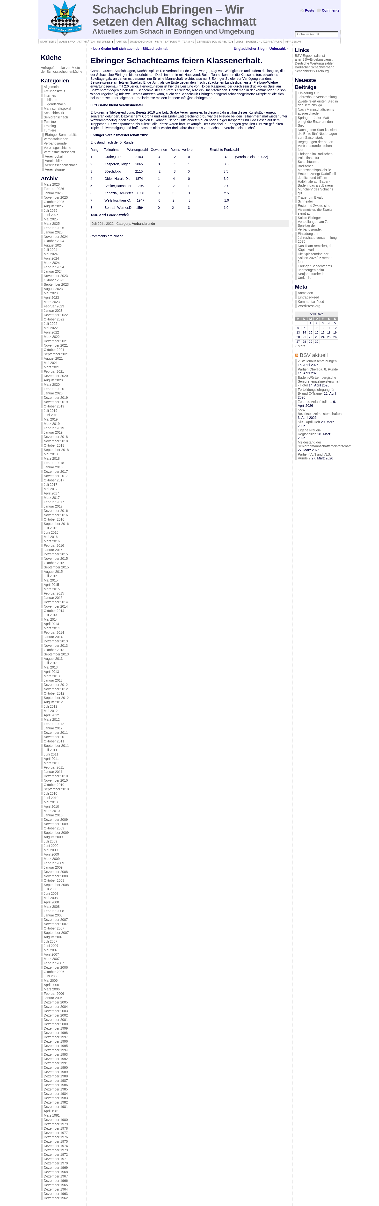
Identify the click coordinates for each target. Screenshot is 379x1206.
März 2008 (52, 906)
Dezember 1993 (56, 1054)
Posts (309, 10)
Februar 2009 (54, 863)
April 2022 (51, 332)
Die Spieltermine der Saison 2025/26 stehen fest (315, 258)
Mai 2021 (51, 363)
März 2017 (52, 498)
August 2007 (53, 937)
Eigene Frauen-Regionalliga (309, 432)
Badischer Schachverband (314, 67)
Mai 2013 (51, 667)
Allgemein (51, 87)
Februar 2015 (54, 593)
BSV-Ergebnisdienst (310, 56)
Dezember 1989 (56, 1072)
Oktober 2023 (54, 280)
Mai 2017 (51, 489)
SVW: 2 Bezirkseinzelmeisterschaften (320, 412)
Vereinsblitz (53, 161)
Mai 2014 (51, 619)
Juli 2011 (50, 750)
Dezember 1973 (56, 1150)
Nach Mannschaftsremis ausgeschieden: (316, 111)
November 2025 (56, 197)
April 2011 (51, 759)
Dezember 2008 (56, 872)
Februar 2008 (54, 911)
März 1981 (52, 1115)
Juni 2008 (51, 893)
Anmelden (305, 293)
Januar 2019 (53, 432)
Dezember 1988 (56, 1076)
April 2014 (51, 624)
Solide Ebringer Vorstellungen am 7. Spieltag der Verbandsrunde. (313, 223)
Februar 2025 (54, 228)
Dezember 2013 (56, 641)
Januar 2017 (53, 506)
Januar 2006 (53, 998)
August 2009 (53, 837)
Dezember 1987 (56, 1080)
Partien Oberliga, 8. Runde (318, 369)
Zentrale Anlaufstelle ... (315, 402)
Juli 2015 (50, 576)
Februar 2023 (54, 306)
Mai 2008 (51, 898)
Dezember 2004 (56, 1007)
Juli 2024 (50, 250)
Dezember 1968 (56, 1172)
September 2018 (56, 450)
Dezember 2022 (56, 315)
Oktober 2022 (54, 319)
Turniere (50, 130)
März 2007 (52, 959)
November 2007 (56, 924)
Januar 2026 (53, 193)
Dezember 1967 (56, 1176)
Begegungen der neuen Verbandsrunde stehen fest (315, 146)
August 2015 (53, 572)
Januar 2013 (53, 680)
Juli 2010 (50, 793)
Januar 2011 (53, 772)
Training (50, 126)
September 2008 (56, 885)
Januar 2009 (53, 867)
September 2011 (56, 746)
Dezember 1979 (56, 1124)
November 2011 (56, 737)
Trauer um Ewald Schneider (310, 199)
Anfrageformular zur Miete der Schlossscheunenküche (61, 69)
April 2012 (51, 715)
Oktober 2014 (54, 611)
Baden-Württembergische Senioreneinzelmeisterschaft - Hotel (319, 381)
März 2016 (52, 541)
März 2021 (52, 367)
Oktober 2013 (54, 650)
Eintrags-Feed (308, 297)
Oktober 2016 (54, 519)
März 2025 (52, 223)
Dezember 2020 (56, 376)
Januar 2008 (53, 915)
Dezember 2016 (56, 511)
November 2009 (56, 824)
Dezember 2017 (56, 471)
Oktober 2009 (54, 828)
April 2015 (51, 585)
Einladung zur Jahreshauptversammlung (317, 95)
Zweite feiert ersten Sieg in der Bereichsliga (318, 103)
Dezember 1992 (56, 1059)
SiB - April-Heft (309, 422)
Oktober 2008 (54, 880)
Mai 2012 (51, 711)
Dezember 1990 (56, 1067)
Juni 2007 (51, 946)
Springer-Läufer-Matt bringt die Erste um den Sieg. (315, 121)
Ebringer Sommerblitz (61, 135)
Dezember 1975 (56, 1141)
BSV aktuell (314, 355)
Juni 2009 (51, 846)
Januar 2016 (53, 550)
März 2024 (52, 263)
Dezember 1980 (56, 1120)
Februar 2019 (54, 428)
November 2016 (56, 515)
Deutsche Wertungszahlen (315, 63)
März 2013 (52, 676)
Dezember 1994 (56, 1050)
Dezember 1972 (56, 1154)
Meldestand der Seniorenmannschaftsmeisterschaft (324, 444)
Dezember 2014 (56, 602)
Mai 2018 (51, 454)
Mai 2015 (51, 580)
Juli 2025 (50, 210)
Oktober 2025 (54, 202)
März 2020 (52, 384)
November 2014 (56, 606)
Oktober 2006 (54, 972)
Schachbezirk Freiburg (312, 71)
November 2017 (56, 476)
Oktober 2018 (54, 445)
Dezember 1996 (56, 1041)
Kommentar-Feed (311, 302)
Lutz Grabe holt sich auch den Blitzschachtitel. (130, 49)
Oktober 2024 (54, 241)
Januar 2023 (53, 310)
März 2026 (52, 184)
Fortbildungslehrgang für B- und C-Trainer (316, 391)
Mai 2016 (51, 537)
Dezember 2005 (56, 1002)
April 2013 (51, 672)
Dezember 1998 (56, 1033)
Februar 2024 (54, 267)
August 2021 (53, 358)
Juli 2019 (50, 411)
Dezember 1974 (56, 1146)
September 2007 (56, 933)
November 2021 (56, 345)
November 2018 (56, 441)
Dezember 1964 (56, 1189)
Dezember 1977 (56, 1133)
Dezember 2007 (56, 920)
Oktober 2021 (54, 350)
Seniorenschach (56, 117)
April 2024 (51, 258)
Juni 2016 (51, 532)
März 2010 (52, 811)
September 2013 (56, 654)
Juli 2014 (50, 615)
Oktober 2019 (54, 406)
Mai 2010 (51, 802)
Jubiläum (50, 100)
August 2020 (53, 380)
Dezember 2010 (56, 776)
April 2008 (51, 902)
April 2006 (51, 985)
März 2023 (52, 302)
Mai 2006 (51, 980)
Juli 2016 (50, 528)
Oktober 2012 (54, 693)
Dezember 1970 (56, 1163)
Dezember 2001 (56, 1020)
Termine (50, 122)
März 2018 (52, 458)
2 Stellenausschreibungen (317, 361)
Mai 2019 (51, 419)
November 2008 (56, 876)
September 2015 (56, 567)
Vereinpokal (54, 156)
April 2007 (51, 954)
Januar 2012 (53, 728)
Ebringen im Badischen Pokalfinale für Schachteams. (315, 158)
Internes (50, 95)
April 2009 (51, 854)
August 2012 (53, 702)
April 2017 (51, 493)
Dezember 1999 (56, 1028)
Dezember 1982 (56, 1102)
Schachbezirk (54, 113)
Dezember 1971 (56, 1159)
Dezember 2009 (56, 819)
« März (300, 346)
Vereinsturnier (55, 169)
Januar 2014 (53, 637)
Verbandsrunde (55, 143)
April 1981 (51, 1111)
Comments (330, 10)
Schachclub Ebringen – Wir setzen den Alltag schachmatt (174, 15)
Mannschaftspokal (57, 108)
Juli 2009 (50, 841)
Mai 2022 (51, 328)
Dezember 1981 (56, 1107)
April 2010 (51, 806)
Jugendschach (55, 104)
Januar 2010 (53, 815)
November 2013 (56, 645)
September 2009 (56, 833)
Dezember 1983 (56, 1098)
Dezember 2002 (56, 1015)
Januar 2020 (53, 393)
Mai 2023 (51, 293)
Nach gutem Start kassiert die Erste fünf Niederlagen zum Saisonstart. (317, 133)
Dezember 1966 (56, 1181)
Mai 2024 (51, 254)
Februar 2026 (54, 189)
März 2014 (52, 628)
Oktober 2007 (54, 928)
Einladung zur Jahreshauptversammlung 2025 (317, 237)
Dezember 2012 (56, 685)
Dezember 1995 (56, 1046)
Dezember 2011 (56, 732)
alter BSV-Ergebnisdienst (314, 59)
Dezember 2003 (56, 1011)
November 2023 (56, 276)
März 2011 (52, 763)
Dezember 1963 (56, 1194)
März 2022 (52, 337)
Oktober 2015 (54, 563)
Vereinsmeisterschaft (59, 152)
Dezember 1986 (56, 1085)
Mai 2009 (51, 850)
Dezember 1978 (56, 1128)
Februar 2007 (54, 963)
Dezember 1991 (56, 1063)
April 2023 (51, 297)
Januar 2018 (53, 467)
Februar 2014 (54, 632)
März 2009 (52, 859)
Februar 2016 (54, 545)
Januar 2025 (53, 232)
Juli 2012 (50, 706)
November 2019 (56, 402)
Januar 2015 (53, 598)
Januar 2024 (53, 271)
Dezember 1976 (56, 1137)
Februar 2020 (54, 389)
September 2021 (56, 354)
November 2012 (56, 689)
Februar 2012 (54, 724)
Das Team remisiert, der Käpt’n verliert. (316, 248)
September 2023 (56, 284)
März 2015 (52, 589)
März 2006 (52, 989)
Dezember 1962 (56, 1198)
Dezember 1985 (56, 1089)
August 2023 (53, 289)
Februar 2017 (54, 502)
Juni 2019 (51, 415)
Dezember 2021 (56, 341)
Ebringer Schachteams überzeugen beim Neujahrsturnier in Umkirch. (315, 272)
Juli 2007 (50, 941)
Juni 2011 (51, 754)
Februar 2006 (54, 993)
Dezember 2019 (56, 398)
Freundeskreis (54, 91)
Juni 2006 (51, 976)
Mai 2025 (51, 219)
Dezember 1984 (56, 1094)
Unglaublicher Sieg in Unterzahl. (260, 49)
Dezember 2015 (56, 554)
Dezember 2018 (56, 437)
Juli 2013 (50, 663)
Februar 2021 (54, 371)
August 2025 (53, 206)
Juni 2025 (51, 215)
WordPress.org (309, 306)
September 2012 (56, 698)
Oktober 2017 (54, 480)
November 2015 (56, 558)
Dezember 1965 (56, 1185)
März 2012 (52, 719)
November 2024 (56, 237)
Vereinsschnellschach (61, 165)
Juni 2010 (51, 798)
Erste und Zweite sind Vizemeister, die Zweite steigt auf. (315, 209)
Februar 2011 (54, 767)
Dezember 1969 (56, 1168)
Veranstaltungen (56, 139)
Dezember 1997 (56, 1037)
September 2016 (56, 524)
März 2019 (52, 424)
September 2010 (56, 789)
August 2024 (53, 245)
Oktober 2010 (54, 785)
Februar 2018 (54, 463)
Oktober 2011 (54, 741)
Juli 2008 (50, 889)
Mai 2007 (51, 950)
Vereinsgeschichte (57, 148)
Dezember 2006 (56, 967)
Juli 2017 (50, 485)
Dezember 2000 (56, 1024)
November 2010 (56, 780)
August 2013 (53, 659)
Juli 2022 (50, 324)
